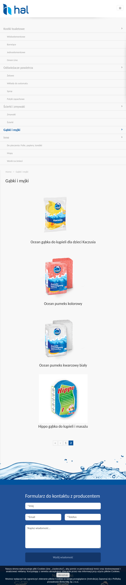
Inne (63, 137)
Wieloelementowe (16, 36)
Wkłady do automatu (17, 83)
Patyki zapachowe (16, 99)
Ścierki (10, 122)
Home (8, 171)
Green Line (12, 60)
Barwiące (11, 44)
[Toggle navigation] (120, 7)
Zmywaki (11, 114)
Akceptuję (63, 575)
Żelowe (10, 75)
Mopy (10, 153)
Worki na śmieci (15, 161)
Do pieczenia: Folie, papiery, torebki (24, 145)
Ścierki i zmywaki (63, 107)
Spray (9, 91)
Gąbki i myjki (63, 130)
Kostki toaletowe (63, 29)
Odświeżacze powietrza (63, 68)
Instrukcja (92, 578)
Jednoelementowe (16, 52)
